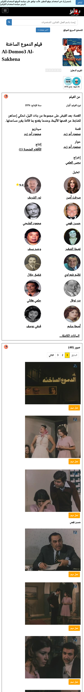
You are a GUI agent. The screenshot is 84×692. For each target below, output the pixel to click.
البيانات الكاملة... (69, 335)
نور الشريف (34, 197)
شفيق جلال (34, 274)
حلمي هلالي (34, 300)
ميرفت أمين (73, 197)
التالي (51, 355)
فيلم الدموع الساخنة (24, 44)
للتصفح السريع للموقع (73, 30)
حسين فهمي (73, 223)
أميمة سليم (74, 326)
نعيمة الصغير (73, 249)
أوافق (79, 2)
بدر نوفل (75, 300)
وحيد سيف (34, 249)
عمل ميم (74, 407)
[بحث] (9, 22)
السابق (74, 355)
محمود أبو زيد (72, 134)
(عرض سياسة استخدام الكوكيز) (13, 4)
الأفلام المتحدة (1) (30, 149)
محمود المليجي (32, 223)
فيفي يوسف (33, 326)
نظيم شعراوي (72, 274)
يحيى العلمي (73, 162)
